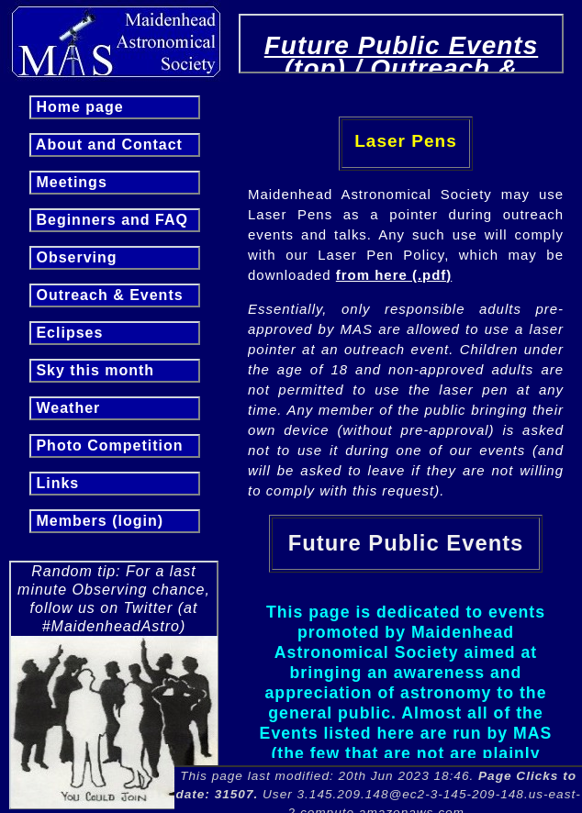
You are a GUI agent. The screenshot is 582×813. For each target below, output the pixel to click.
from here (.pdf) (394, 275)
